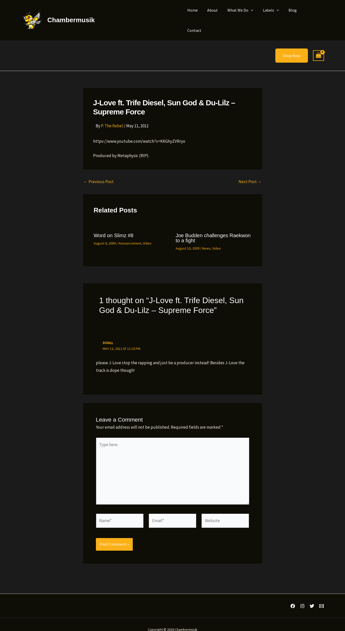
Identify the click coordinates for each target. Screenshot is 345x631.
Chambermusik (71, 14)
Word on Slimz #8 (113, 225)
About (217, 14)
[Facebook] (292, 595)
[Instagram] (302, 595)
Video (147, 232)
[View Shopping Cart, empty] (318, 45)
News (206, 237)
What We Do (244, 15)
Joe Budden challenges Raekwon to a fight (213, 227)
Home (199, 14)
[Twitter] (312, 595)
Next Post (250, 171)
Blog (293, 14)
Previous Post (99, 171)
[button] (254, 15)
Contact (313, 14)
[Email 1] (321, 595)
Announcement (129, 232)
